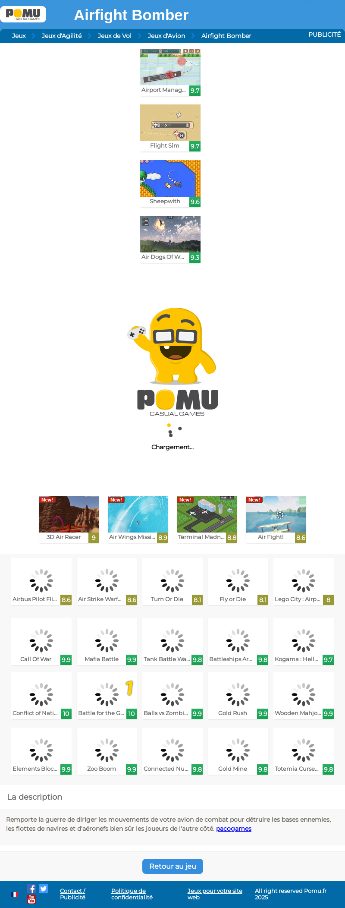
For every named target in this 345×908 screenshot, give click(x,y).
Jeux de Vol (115, 36)
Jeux (18, 36)
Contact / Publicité (72, 894)
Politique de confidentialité (132, 894)
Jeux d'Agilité (62, 36)
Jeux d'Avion (166, 36)
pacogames (233, 828)
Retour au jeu (172, 866)
